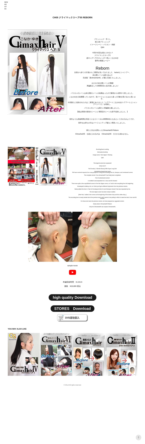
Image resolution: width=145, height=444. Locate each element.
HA (5, 9)
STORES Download (72, 309)
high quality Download (72, 297)
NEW (6, 2)
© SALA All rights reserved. (72, 385)
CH (5, 6)
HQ (5, 4)
